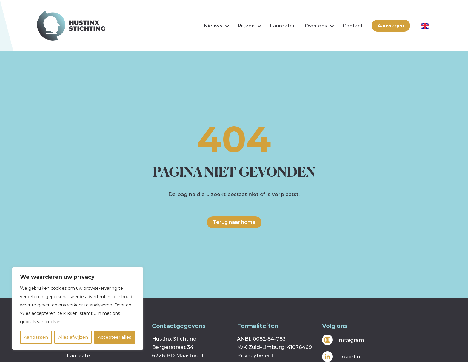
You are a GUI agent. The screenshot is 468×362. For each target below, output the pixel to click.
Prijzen (249, 26)
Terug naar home (234, 222)
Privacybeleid (255, 355)
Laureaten (283, 26)
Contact (353, 26)
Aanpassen (36, 337)
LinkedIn (341, 356)
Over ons (319, 26)
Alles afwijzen (73, 337)
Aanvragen (391, 26)
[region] (77, 308)
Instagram (343, 340)
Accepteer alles (114, 337)
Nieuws (216, 26)
